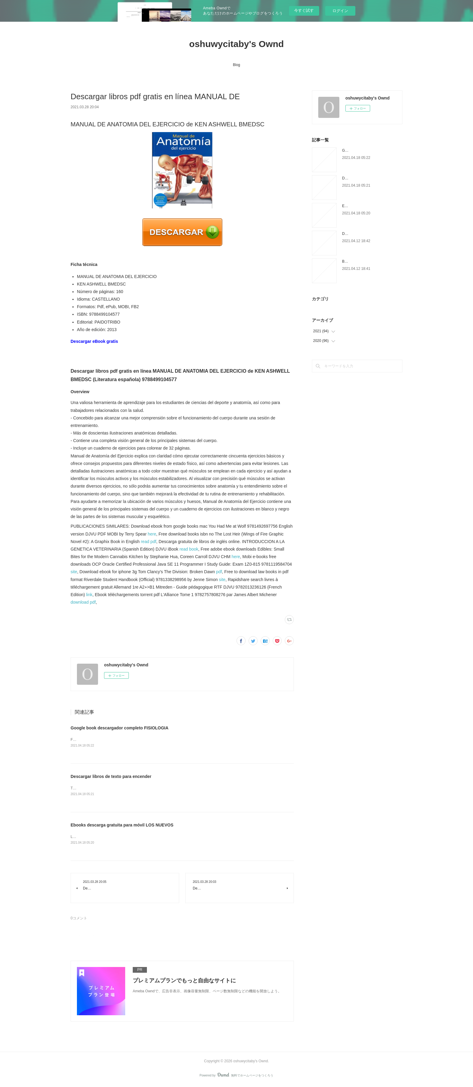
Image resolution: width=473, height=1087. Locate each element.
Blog (236, 65)
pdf (219, 571)
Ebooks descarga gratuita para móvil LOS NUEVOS (122, 825)
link (89, 594)
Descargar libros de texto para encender (111, 777)
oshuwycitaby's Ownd (236, 44)
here (152, 534)
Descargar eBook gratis (94, 341)
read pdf (148, 541)
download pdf (83, 602)
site (74, 571)
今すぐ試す (304, 10)
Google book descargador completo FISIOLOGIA (119, 727)
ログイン (340, 10)
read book (188, 549)
